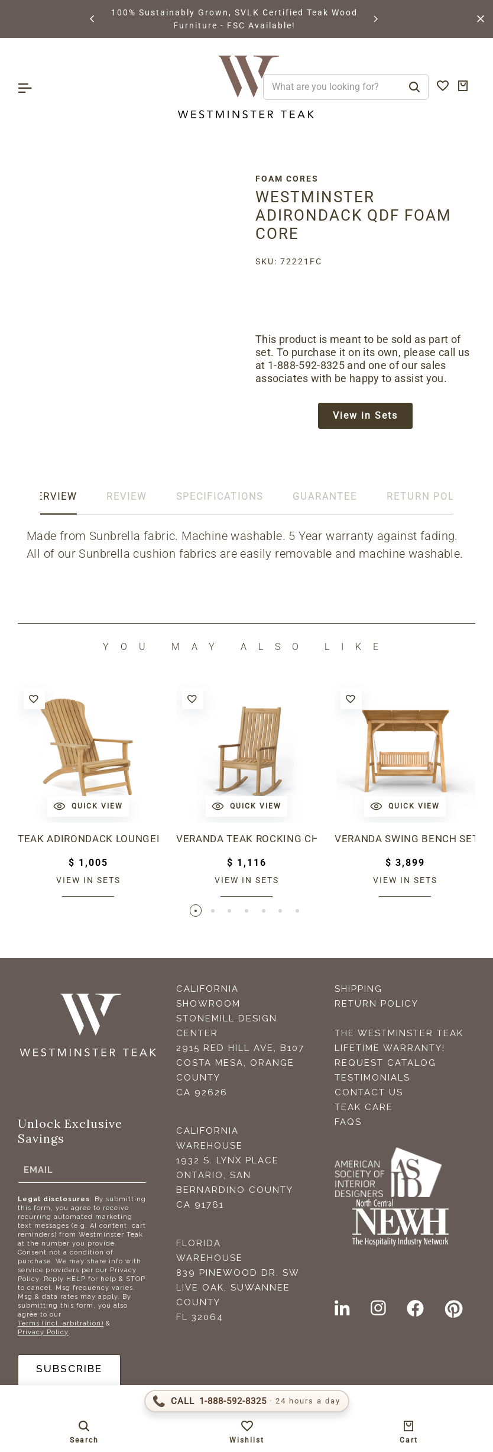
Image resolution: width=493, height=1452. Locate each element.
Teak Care (364, 1109)
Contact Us (369, 1094)
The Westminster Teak (399, 1035)
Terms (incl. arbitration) (60, 1325)
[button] (93, 19)
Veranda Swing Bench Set (405, 840)
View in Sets (365, 416)
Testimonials (372, 1079)
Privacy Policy (43, 1334)
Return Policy (377, 1005)
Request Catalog (385, 1064)
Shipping (358, 990)
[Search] (414, 87)
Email (38, 1171)
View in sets (88, 881)
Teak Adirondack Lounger (88, 840)
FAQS (348, 1123)
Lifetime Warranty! (390, 1049)
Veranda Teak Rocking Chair (246, 840)
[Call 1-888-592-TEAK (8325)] (246, 1401)
